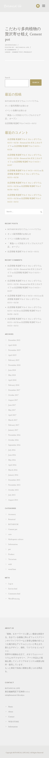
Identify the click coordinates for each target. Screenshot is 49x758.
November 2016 (14, 435)
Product (28, 52)
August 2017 (13, 400)
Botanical (11, 519)
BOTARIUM (13, 524)
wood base (12, 569)
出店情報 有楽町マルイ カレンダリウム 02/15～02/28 (25, 174)
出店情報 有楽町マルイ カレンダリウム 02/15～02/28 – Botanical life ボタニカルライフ (24, 142)
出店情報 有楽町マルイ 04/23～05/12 (20, 123)
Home (10, 706)
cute (9, 534)
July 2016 (11, 450)
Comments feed (14, 593)
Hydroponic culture (15, 539)
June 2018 (12, 370)
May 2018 (12, 375)
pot (9, 549)
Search (7, 77)
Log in (10, 583)
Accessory (12, 514)
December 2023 (14, 340)
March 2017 (12, 420)
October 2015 (13, 490)
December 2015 (14, 480)
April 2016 (12, 465)
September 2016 (14, 445)
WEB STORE (13, 721)
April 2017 (12, 415)
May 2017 (12, 410)
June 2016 (12, 455)
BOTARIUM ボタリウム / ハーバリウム (22, 101)
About (10, 711)
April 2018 (12, 380)
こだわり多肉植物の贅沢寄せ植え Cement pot (23, 34)
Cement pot (17, 52)
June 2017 (12, 405)
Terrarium (12, 559)
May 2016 (12, 460)
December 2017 (14, 390)
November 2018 (14, 365)
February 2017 (13, 425)
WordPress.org (14, 598)
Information (13, 544)
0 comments (10, 50)
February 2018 (13, 385)
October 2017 (13, 395)
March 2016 (12, 470)
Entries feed (12, 588)
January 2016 (13, 475)
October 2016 (13, 440)
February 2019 (13, 360)
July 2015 (11, 495)
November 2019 (14, 350)
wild (10, 564)
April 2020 (12, 345)
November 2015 (14, 485)
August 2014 (13, 500)
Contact (11, 716)
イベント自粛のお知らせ (16, 110)
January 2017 (13, 430)
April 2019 (12, 355)
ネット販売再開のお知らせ (16, 106)
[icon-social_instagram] (38, 6)
